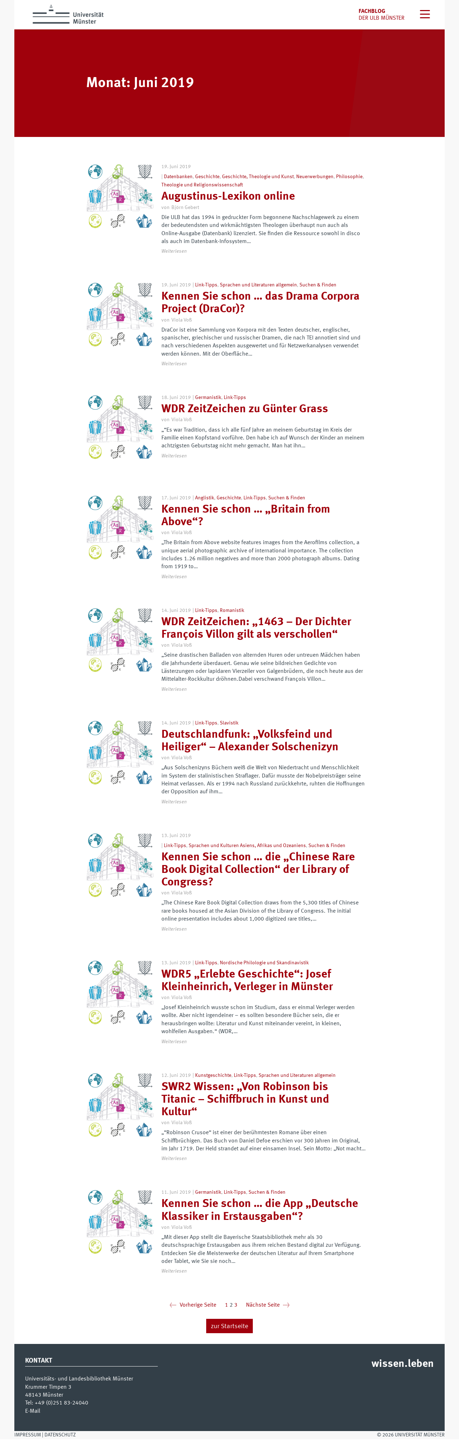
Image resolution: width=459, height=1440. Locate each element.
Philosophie (349, 176)
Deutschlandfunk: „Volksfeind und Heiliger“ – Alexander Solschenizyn (250, 742)
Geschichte (207, 176)
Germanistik (208, 397)
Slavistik (229, 723)
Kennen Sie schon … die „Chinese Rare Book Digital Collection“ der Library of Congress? (258, 870)
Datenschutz (60, 1435)
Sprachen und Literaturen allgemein (258, 284)
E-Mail (32, 1412)
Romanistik (232, 611)
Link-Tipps (206, 284)
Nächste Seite (268, 1306)
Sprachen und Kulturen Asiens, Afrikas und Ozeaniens (247, 846)
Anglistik (204, 498)
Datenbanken (178, 176)
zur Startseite (229, 1327)
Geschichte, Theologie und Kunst (258, 176)
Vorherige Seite (193, 1306)
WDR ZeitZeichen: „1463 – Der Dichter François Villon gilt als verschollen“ (256, 629)
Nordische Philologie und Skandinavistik (264, 963)
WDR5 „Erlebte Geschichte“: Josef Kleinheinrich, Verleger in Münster (247, 982)
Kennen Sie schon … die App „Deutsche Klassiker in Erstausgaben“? (259, 1211)
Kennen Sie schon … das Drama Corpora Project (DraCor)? (260, 303)
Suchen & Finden (317, 284)
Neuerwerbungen (314, 176)
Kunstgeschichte (213, 1076)
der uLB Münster (381, 18)
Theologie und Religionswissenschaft (202, 184)
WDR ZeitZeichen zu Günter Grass (244, 409)
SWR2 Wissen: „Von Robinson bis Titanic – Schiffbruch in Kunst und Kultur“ (245, 1100)
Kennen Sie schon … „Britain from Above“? (245, 517)
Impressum (27, 1435)
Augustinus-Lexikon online (228, 197)
